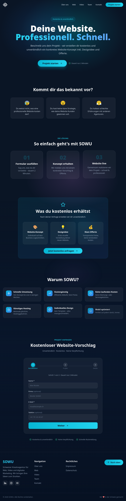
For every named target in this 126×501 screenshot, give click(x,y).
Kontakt (99, 5)
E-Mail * (31, 402)
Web (74, 5)
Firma (34, 391)
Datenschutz (71, 470)
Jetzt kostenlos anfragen (63, 250)
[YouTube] (17, 483)
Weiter (63, 425)
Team (90, 5)
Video (81, 5)
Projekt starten (114, 5)
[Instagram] (11, 483)
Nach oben (113, 462)
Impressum (71, 466)
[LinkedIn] (5, 483)
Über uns (64, 5)
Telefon (35, 412)
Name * (31, 381)
